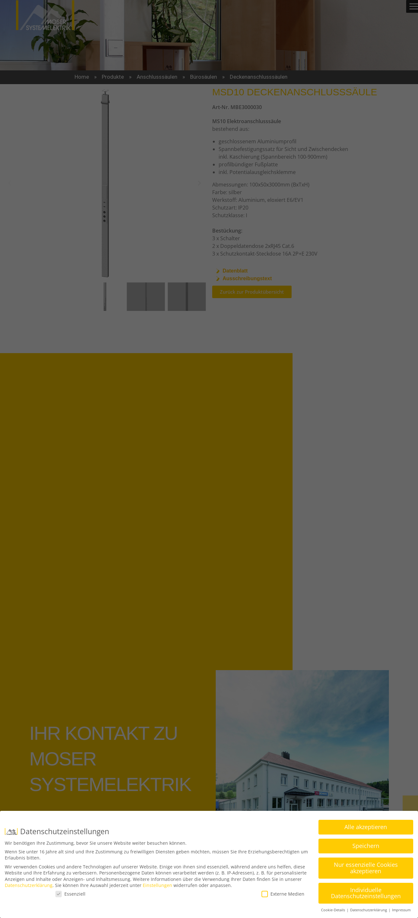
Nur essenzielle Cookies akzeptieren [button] (366, 867)
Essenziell (70, 893)
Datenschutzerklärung (28, 885)
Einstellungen (157, 885)
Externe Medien (282, 893)
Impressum (401, 909)
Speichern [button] (365, 845)
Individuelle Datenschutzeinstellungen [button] (366, 893)
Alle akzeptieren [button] (365, 826)
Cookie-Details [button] (333, 909)
